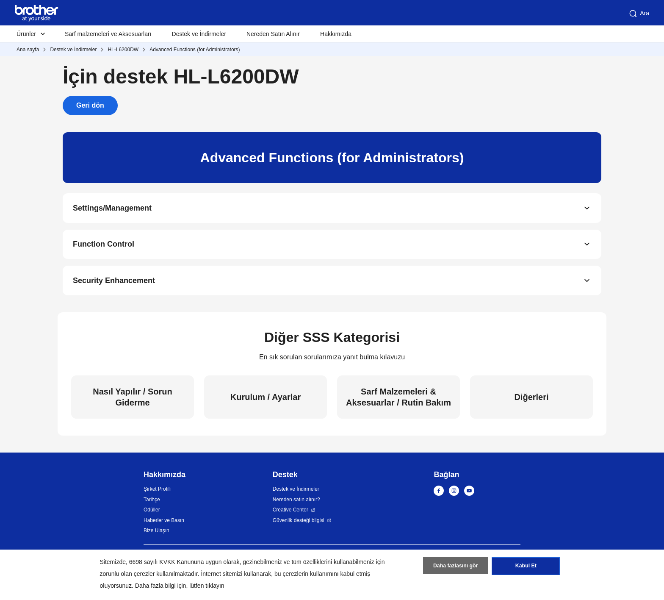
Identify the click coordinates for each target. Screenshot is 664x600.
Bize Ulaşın (156, 533)
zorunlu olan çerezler (127, 573)
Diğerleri (531, 399)
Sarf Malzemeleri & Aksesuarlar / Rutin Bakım (398, 399)
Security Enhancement (114, 283)
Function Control (103, 246)
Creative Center (290, 513)
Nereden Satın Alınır (273, 34)
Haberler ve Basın (164, 523)
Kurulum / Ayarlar (265, 399)
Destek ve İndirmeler (199, 34)
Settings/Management (112, 208)
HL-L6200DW (123, 50)
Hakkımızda (335, 34)
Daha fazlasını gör (455, 567)
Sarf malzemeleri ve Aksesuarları (108, 34)
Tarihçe (152, 502)
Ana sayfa (28, 50)
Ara (638, 13)
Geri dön (90, 105)
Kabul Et (525, 567)
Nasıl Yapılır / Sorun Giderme (132, 399)
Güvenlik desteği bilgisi (298, 523)
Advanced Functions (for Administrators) (194, 50)
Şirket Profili (157, 492)
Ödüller (152, 513)
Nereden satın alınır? (296, 502)
